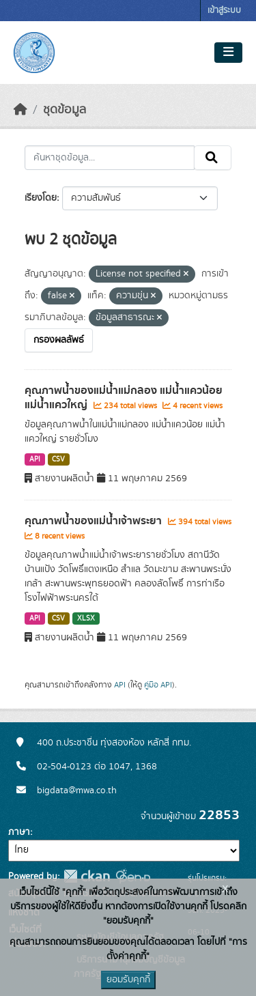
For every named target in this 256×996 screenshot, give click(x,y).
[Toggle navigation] (228, 52)
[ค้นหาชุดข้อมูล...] (110, 157)
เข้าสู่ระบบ (224, 10)
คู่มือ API (158, 685)
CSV (58, 459)
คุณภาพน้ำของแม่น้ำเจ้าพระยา (95, 521)
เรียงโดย (41, 198)
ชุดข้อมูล (64, 110)
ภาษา (19, 832)
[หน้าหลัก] (20, 110)
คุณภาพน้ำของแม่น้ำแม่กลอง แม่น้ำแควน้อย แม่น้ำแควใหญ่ (124, 398)
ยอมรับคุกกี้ (128, 979)
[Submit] (212, 157)
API (34, 459)
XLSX (86, 618)
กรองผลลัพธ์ (58, 340)
